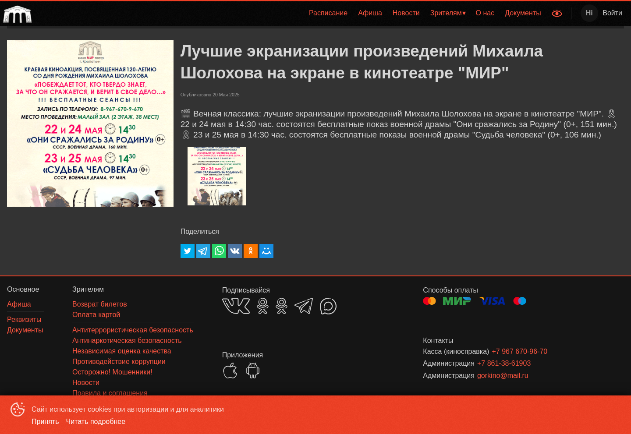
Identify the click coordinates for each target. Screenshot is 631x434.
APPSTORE (230, 370)
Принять (45, 421)
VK (236, 306)
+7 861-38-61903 (504, 363)
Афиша (370, 13)
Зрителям (446, 13)
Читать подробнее (96, 421)
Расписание (328, 13)
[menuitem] (328, 13)
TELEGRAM (303, 306)
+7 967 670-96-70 (519, 351)
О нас (485, 13)
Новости (406, 13)
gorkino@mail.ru (502, 375)
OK (263, 306)
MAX (328, 306)
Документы (523, 13)
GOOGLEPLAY (253, 370)
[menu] (290, 13)
